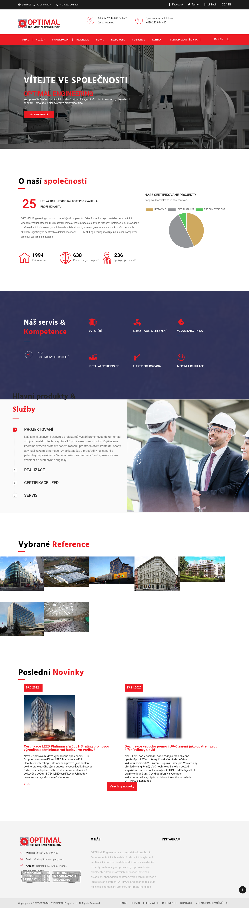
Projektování (60, 39)
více (27, 783)
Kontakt (157, 39)
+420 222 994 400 (156, 22)
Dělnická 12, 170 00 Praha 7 (52, 865)
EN (229, 4)
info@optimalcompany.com (48, 859)
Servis (100, 39)
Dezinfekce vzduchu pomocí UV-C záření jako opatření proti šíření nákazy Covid (171, 748)
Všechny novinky (122, 786)
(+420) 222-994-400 (47, 852)
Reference (138, 39)
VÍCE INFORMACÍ (39, 114)
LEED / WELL (118, 39)
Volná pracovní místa (184, 39)
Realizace (83, 39)
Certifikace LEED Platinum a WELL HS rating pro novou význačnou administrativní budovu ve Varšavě (66, 748)
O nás (25, 39)
